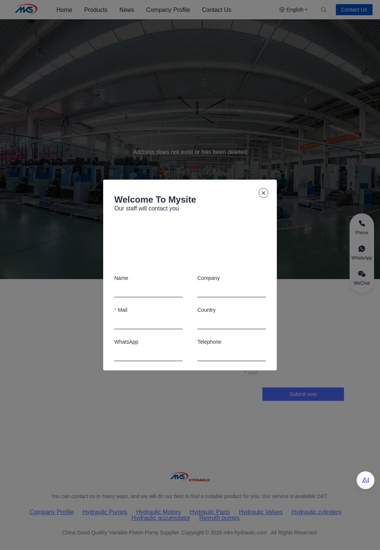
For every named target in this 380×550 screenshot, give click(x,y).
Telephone (209, 342)
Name (121, 278)
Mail (122, 310)
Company (208, 278)
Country (206, 310)
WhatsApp (126, 342)
